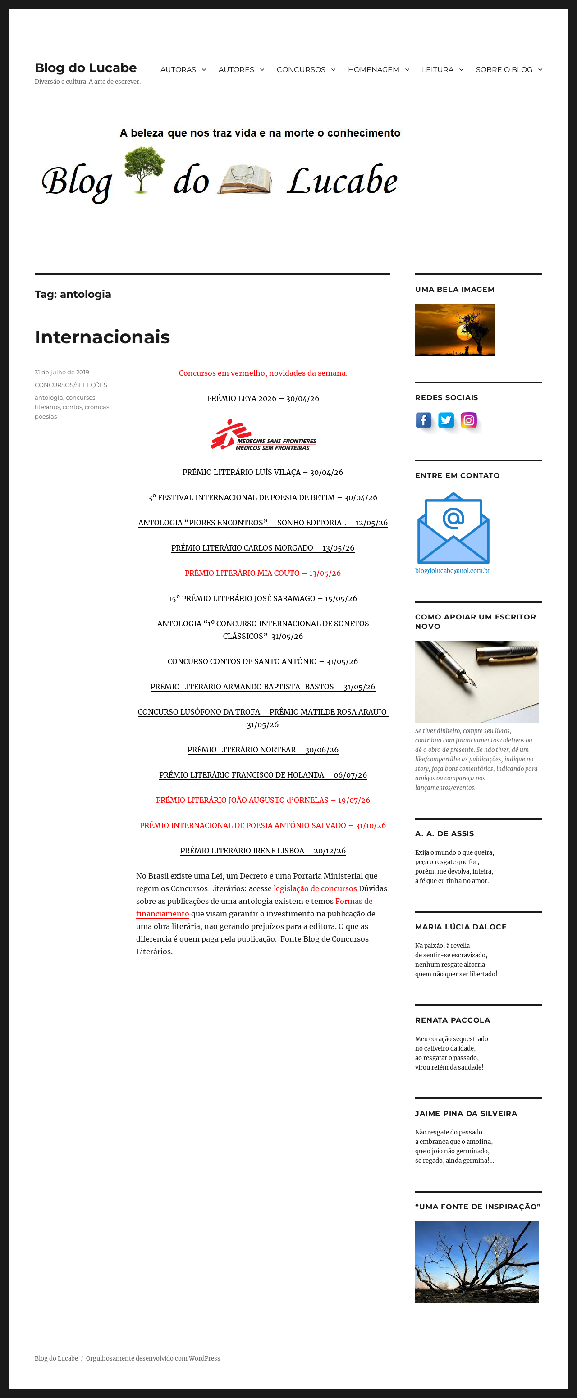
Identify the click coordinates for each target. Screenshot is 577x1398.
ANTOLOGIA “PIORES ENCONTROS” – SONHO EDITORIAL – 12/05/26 (263, 522)
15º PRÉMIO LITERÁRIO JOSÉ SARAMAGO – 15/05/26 (263, 598)
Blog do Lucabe (86, 67)
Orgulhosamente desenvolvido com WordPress (153, 1358)
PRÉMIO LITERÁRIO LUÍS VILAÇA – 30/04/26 (263, 472)
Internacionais (102, 337)
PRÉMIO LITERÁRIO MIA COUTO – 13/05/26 (263, 573)
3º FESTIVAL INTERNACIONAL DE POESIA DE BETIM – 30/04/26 (263, 497)
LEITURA (437, 69)
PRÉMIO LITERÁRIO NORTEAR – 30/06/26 (263, 749)
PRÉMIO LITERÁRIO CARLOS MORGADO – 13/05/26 (263, 547)
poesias (46, 416)
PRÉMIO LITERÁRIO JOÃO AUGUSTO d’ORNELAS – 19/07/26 (263, 800)
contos (72, 406)
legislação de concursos (315, 888)
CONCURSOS (301, 69)
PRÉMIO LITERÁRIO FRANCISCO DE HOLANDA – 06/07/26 (263, 774)
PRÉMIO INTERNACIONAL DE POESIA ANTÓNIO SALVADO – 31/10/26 (263, 825)
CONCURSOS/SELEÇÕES (71, 384)
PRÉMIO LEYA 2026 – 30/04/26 (263, 398)
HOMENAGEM (373, 69)
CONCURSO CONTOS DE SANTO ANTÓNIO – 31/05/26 (263, 661)
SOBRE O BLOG (504, 69)
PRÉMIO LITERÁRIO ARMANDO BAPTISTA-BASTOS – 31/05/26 (263, 686)
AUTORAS (178, 69)
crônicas (97, 406)
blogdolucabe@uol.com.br (453, 532)
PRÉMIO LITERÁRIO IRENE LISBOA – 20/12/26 (263, 850)
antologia (49, 397)
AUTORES (236, 69)
